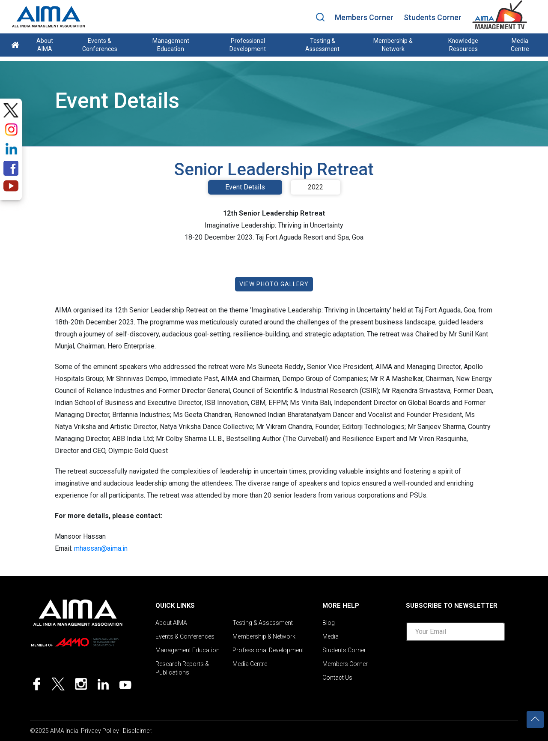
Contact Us (337, 677)
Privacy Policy (100, 730)
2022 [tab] (315, 187)
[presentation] (471, 664)
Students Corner (433, 17)
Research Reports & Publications (182, 668)
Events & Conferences (99, 44)
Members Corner (364, 17)
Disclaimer (137, 730)
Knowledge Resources (463, 44)
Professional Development (247, 44)
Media (330, 636)
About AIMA (44, 44)
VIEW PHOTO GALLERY (274, 284)
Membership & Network (393, 44)
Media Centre (520, 44)
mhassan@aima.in (101, 548)
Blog (328, 622)
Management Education (170, 44)
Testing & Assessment (322, 44)
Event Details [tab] (245, 187)
